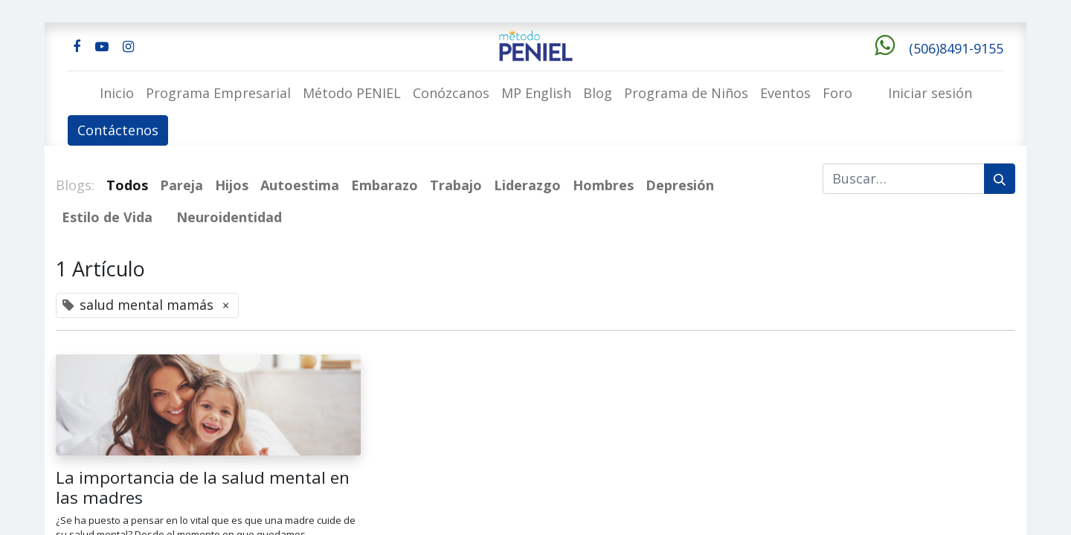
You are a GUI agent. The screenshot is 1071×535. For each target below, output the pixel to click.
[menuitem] (117, 93)
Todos (127, 185)
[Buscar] (999, 178)
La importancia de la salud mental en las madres (203, 487)
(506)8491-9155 (956, 48)
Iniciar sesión (930, 93)
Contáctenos (117, 130)
